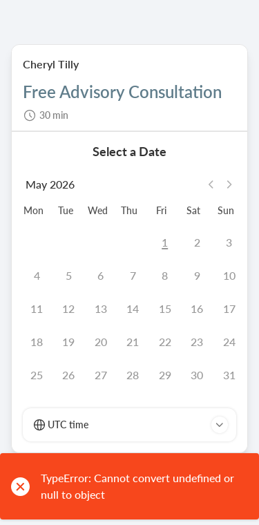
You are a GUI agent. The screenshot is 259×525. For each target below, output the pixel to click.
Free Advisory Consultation (122, 93)
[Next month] (229, 184)
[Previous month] (213, 184)
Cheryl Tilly (51, 63)
